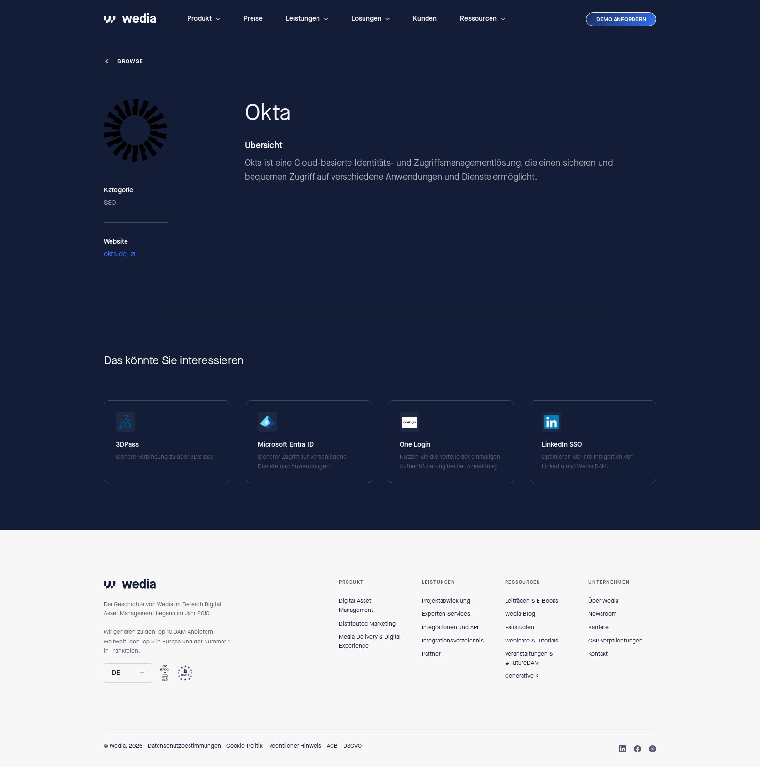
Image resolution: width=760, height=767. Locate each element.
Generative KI (522, 676)
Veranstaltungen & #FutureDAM (529, 658)
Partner (431, 653)
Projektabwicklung (446, 601)
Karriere (598, 627)
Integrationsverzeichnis (453, 640)
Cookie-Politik (244, 746)
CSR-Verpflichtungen (615, 640)
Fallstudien (519, 627)
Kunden (425, 18)
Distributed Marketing (367, 623)
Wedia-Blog (520, 614)
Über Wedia (603, 601)
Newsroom (602, 614)
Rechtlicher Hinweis (295, 746)
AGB (332, 746)
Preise (253, 18)
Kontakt (598, 653)
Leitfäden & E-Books (531, 601)
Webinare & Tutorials (531, 640)
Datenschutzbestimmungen (184, 746)
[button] (203, 19)
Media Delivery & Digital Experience (370, 641)
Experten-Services (446, 614)
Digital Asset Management (356, 605)
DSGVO (352, 746)
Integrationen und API (450, 627)
